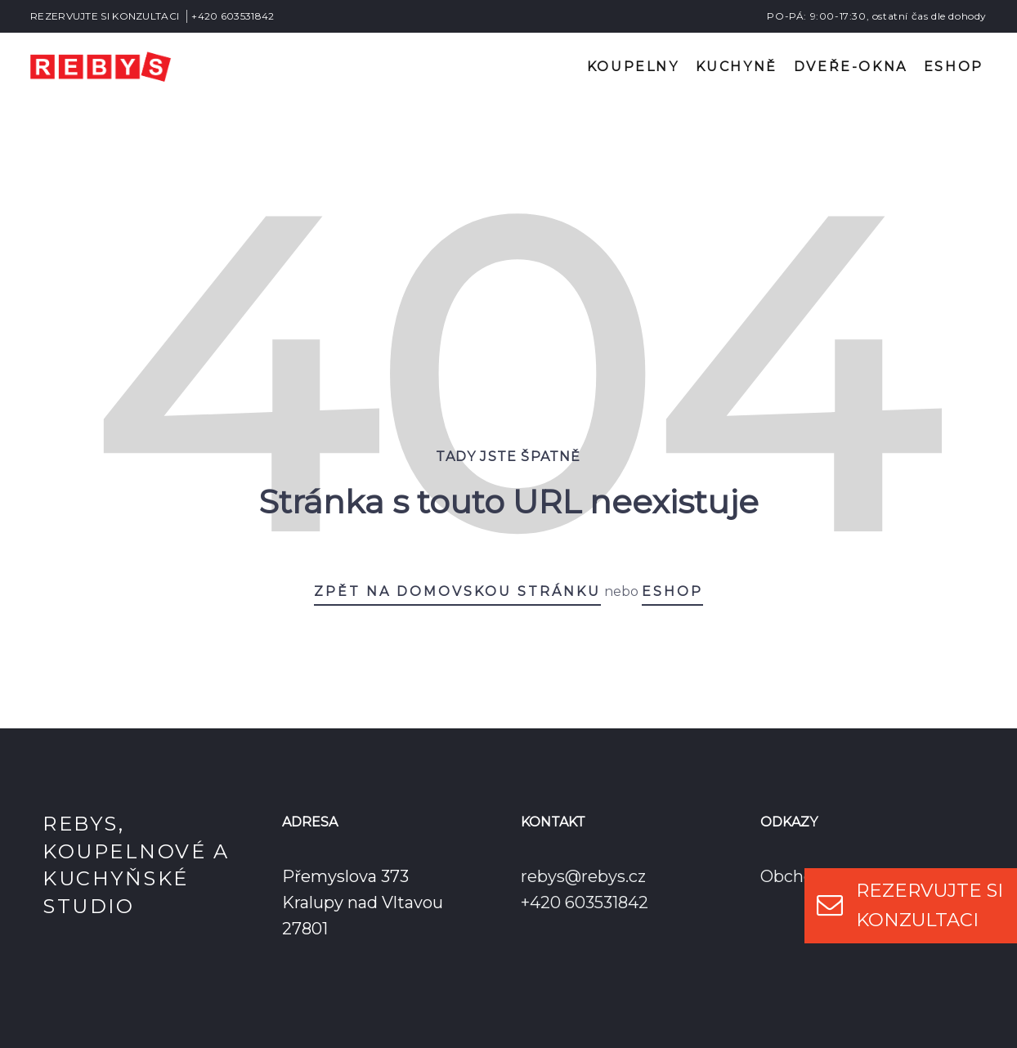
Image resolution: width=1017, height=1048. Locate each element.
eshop (672, 591)
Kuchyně (736, 66)
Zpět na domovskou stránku (457, 591)
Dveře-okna (850, 66)
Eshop (953, 66)
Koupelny (633, 66)
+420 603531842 (232, 16)
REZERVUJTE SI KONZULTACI (104, 16)
